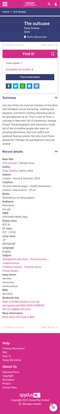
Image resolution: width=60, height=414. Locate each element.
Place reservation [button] (37, 77)
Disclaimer (8, 379)
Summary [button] (9, 98)
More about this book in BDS (18, 317)
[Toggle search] (49, 4)
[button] (52, 54)
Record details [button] (12, 152)
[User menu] (56, 4)
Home (5, 11)
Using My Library (11, 360)
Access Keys (9, 387)
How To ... (8, 356)
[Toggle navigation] (5, 3)
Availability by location (19, 69)
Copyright (7, 375)
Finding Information (13, 348)
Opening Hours (10, 372)
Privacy (6, 383)
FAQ (4, 352)
